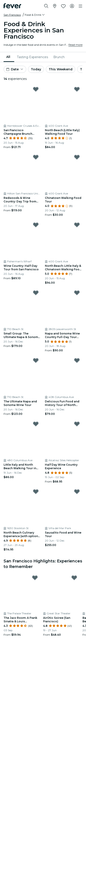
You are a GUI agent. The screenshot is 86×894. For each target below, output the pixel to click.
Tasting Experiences (32, 57)
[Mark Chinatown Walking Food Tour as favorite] (77, 157)
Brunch (59, 57)
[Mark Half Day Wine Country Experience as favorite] (77, 424)
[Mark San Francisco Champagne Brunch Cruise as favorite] (36, 89)
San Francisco (12, 14)
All (8, 57)
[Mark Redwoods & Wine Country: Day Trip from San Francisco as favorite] (36, 157)
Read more (75, 44)
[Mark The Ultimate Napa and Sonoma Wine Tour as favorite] (36, 360)
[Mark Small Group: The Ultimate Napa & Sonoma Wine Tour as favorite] (36, 293)
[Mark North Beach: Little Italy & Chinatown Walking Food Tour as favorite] (77, 225)
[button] (35, 15)
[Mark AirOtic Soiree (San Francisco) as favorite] (74, 578)
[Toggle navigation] (80, 6)
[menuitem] (9, 57)
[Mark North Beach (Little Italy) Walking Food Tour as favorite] (77, 89)
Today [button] (36, 69)
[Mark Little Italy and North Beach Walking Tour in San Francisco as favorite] (36, 424)
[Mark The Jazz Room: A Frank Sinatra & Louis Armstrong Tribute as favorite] (35, 578)
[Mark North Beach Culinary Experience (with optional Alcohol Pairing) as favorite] (36, 491)
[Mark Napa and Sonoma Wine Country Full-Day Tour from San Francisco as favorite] (77, 293)
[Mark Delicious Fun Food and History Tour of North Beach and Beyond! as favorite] (77, 360)
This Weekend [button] (60, 69)
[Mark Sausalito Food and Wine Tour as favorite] (77, 491)
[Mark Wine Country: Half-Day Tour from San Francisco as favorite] (36, 225)
